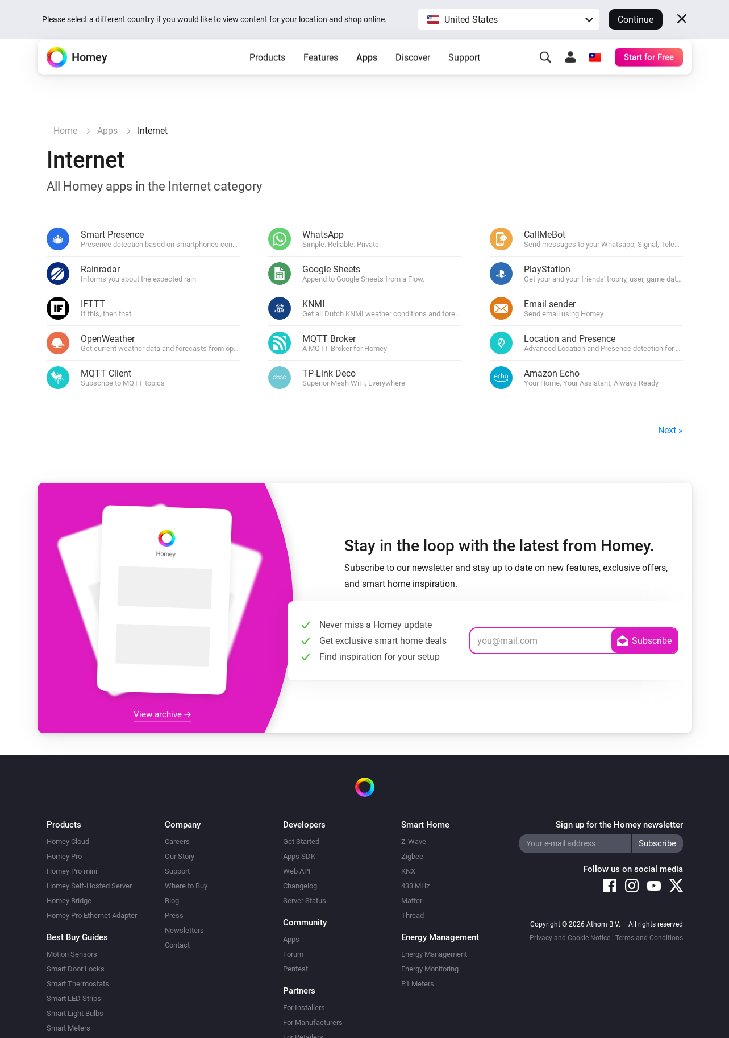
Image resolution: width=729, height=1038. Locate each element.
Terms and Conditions (649, 938)
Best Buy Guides (77, 937)
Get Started (301, 841)
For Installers (304, 1007)
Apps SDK (299, 856)
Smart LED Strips (74, 998)
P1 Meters (417, 983)
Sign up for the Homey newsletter (619, 825)
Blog (172, 900)
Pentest (295, 969)
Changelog (300, 886)
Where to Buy (186, 886)
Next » (670, 430)
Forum (293, 954)
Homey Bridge (69, 900)
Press (174, 915)
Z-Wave (413, 841)
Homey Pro (64, 856)
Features (320, 74)
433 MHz (415, 886)
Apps (366, 74)
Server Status (304, 900)
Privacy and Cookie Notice (570, 938)
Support (464, 74)
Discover (412, 74)
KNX (408, 871)
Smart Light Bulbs (75, 1013)
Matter (411, 900)
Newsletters (184, 930)
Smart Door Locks (76, 969)
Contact (177, 945)
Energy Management (434, 954)
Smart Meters (68, 1028)
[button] (508, 19)
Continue (635, 19)
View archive (162, 714)
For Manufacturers (313, 1022)
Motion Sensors (72, 954)
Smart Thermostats (78, 983)
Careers (177, 841)
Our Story (179, 856)
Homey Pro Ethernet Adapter (92, 915)
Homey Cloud (68, 841)
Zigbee (412, 856)
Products (267, 74)
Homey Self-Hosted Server (89, 886)
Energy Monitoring (430, 969)
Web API (297, 871)
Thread (412, 915)
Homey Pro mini (72, 871)
